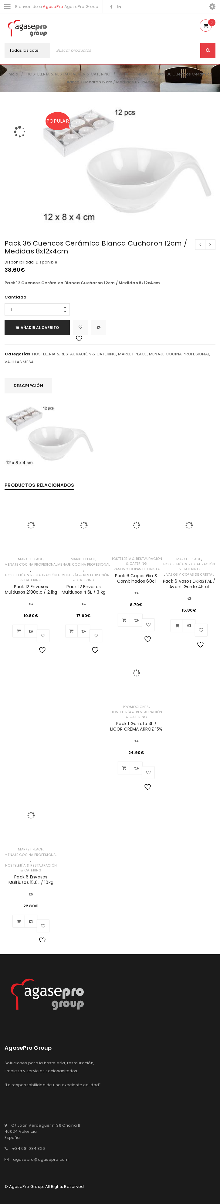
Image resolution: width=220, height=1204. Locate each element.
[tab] (28, 385)
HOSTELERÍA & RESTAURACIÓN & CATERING (68, 74)
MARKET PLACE (132, 354)
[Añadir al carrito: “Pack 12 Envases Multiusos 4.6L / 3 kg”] (72, 631)
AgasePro (53, 6)
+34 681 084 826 (28, 1148)
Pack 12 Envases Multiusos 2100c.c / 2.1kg (31, 589)
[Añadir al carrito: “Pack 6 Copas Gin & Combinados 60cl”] (124, 620)
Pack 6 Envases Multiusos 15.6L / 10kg (31, 879)
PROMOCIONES (136, 706)
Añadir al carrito (40, 327)
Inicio (13, 74)
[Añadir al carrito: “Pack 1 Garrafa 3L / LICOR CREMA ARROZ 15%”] (124, 768)
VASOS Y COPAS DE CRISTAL (137, 569)
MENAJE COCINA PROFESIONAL (179, 354)
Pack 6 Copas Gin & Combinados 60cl (136, 578)
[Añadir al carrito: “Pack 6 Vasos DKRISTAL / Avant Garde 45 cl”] (177, 625)
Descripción (28, 386)
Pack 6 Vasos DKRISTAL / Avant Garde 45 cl (189, 584)
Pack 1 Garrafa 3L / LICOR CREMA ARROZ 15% (136, 726)
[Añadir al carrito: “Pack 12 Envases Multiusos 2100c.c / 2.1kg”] (19, 631)
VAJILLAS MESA (132, 74)
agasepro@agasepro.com (41, 1159)
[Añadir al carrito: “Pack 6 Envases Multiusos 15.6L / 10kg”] (19, 921)
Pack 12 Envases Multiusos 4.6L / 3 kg (84, 589)
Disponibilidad (19, 262)
